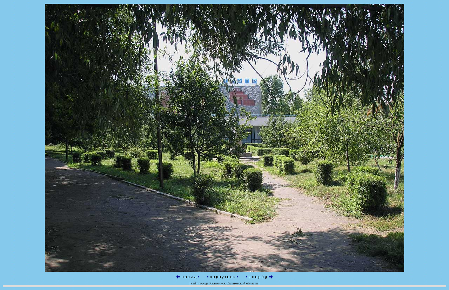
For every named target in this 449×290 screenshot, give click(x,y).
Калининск (217, 283)
